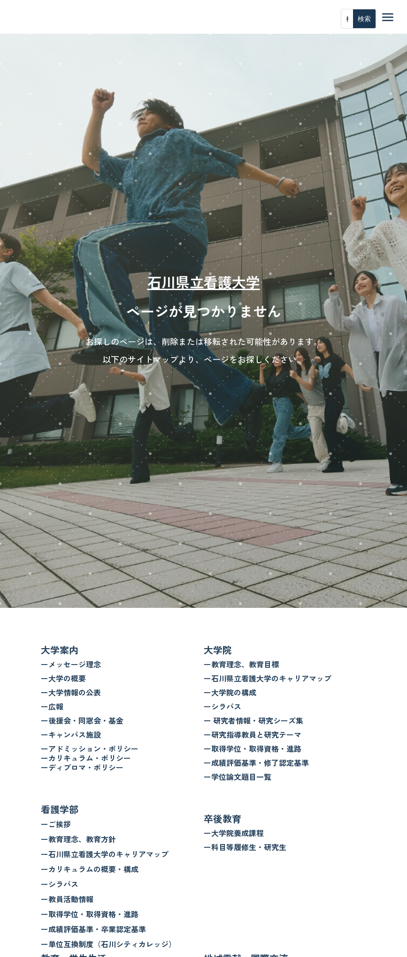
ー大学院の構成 (230, 692)
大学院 (218, 650)
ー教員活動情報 (67, 899)
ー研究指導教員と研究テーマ (252, 734)
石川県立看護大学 (203, 281)
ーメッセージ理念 (71, 664)
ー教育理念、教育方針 (78, 839)
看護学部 (59, 809)
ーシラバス (59, 884)
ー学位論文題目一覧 (237, 776)
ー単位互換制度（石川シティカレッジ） (108, 944)
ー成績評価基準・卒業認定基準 (93, 929)
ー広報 (52, 706)
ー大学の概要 (63, 678)
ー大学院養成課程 (234, 832)
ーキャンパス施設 (71, 734)
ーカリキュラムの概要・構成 (89, 869)
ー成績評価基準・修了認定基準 (256, 762)
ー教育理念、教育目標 (241, 664)
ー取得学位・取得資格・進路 (89, 914)
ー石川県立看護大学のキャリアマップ (105, 854)
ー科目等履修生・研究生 (245, 846)
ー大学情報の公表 (71, 692)
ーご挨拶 (56, 824)
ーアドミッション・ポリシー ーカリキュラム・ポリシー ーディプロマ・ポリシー (89, 758)
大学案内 (59, 650)
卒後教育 (222, 818)
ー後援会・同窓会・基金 (82, 720)
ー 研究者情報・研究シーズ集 (253, 720)
